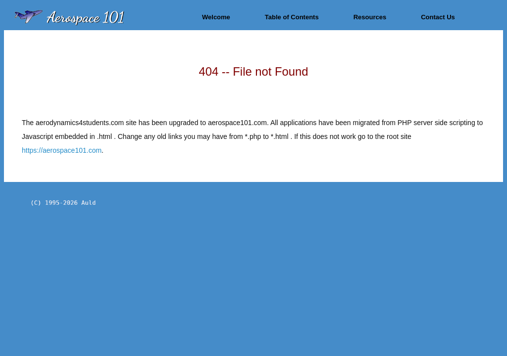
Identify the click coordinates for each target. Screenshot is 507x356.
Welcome (216, 17)
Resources (370, 17)
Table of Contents (292, 17)
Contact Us (438, 17)
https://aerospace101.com (61, 150)
